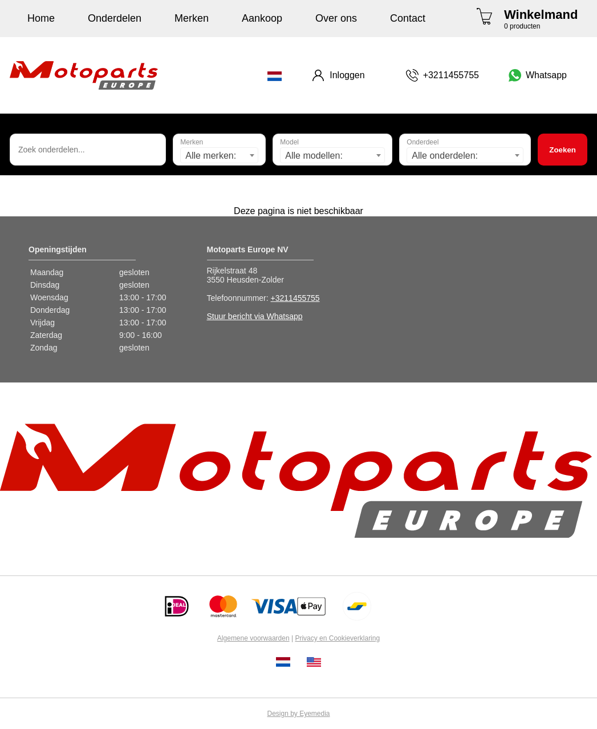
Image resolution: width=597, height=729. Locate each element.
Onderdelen (114, 18)
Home (41, 18)
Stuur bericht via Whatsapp (255, 316)
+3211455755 (295, 298)
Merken (191, 18)
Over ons (336, 18)
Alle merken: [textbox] (210, 155)
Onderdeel (422, 142)
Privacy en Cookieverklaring (337, 638)
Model (289, 142)
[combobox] (219, 155)
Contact (407, 18)
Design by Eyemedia (298, 714)
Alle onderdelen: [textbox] (445, 155)
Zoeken (562, 150)
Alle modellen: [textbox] (314, 155)
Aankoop (262, 18)
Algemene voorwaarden (253, 638)
